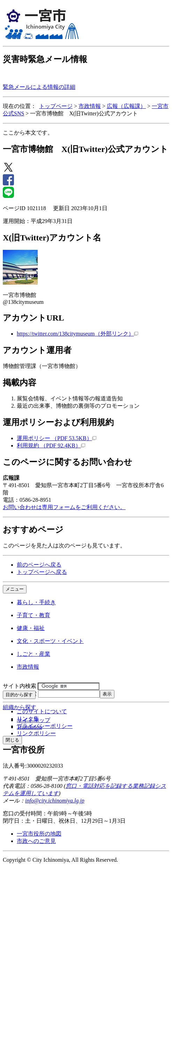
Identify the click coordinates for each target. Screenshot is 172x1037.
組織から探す (19, 707)
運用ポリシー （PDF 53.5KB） (56, 438)
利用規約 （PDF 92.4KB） (51, 445)
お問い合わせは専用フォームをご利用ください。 (64, 507)
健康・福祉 (31, 628)
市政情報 (89, 106)
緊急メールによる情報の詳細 (39, 87)
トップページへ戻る (42, 572)
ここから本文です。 (28, 133)
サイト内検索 (19, 686)
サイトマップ (33, 720)
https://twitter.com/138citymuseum (77, 334)
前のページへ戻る (39, 565)
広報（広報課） (126, 106)
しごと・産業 (33, 654)
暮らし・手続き (36, 602)
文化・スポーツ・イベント (50, 641)
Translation (29, 727)
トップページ (56, 106)
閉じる (12, 740)
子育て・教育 (33, 615)
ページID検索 (20, 694)
